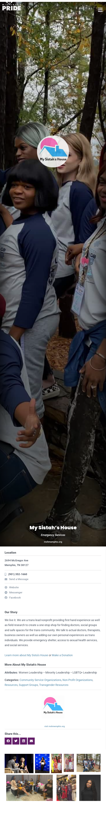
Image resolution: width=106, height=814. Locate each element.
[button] (8, 741)
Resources (11, 685)
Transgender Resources (53, 685)
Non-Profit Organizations (77, 680)
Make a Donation (62, 655)
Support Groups (28, 685)
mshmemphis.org (53, 541)
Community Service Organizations (40, 680)
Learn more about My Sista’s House (26, 655)
